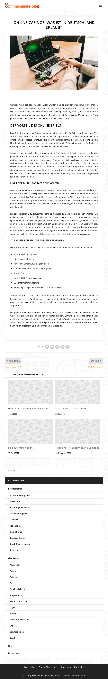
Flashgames (13, 558)
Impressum (66, 667)
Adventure (15, 501)
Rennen (13, 613)
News (10, 646)
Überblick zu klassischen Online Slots (29, 408)
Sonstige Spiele (17, 631)
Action (13, 571)
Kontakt (78, 667)
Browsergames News (20, 507)
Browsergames (15, 488)
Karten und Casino (19, 601)
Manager (14, 519)
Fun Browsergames (19, 513)
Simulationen (16, 532)
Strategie (14, 550)
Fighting (13, 577)
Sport (12, 638)
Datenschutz (30, 667)
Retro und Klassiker (19, 619)
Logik (12, 607)
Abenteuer (15, 565)
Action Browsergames (20, 495)
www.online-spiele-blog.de (44, 675)
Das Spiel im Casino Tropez (70, 408)
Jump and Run (16, 595)
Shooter (13, 625)
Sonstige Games (17, 538)
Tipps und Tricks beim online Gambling (77, 447)
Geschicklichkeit (17, 589)
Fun (11, 583)
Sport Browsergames (20, 544)
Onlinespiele (14, 653)
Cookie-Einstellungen (49, 667)
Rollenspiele (15, 525)
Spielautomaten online (21, 447)
